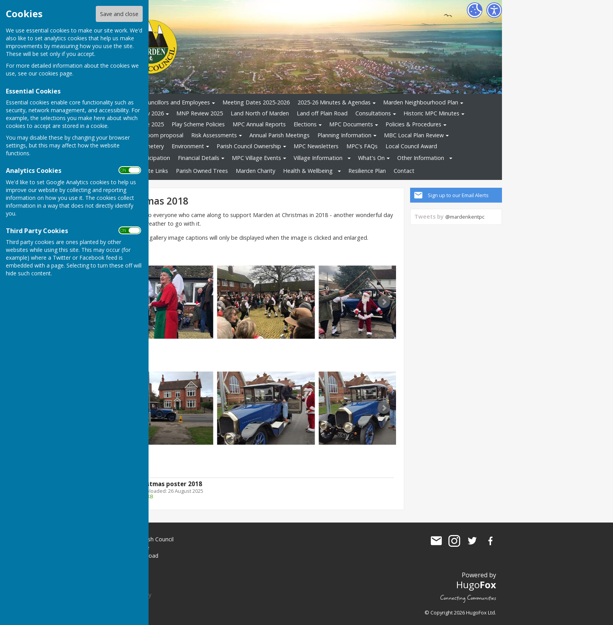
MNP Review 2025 (199, 113)
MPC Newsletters (316, 146)
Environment (188, 146)
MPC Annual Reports (259, 124)
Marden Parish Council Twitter (472, 541)
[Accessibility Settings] (494, 10)
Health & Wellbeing (308, 170)
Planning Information (344, 135)
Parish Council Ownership (249, 146)
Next (384, 302)
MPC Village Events (256, 158)
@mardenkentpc (464, 216)
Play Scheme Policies (198, 124)
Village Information (318, 158)
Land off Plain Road (322, 113)
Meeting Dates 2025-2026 (256, 102)
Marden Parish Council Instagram (454, 541)
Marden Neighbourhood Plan (420, 102)
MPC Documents (351, 124)
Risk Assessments (214, 135)
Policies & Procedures (413, 124)
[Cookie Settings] (474, 10)
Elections (305, 124)
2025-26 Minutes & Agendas (334, 102)
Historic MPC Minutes (431, 113)
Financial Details (198, 158)
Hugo (476, 584)
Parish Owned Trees (202, 170)
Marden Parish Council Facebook (490, 541)
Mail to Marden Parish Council (436, 541)
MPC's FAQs (362, 146)
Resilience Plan (367, 170)
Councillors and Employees (175, 102)
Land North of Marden (260, 113)
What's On (371, 158)
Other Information (420, 158)
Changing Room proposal (150, 135)
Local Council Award (411, 146)
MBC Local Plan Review (414, 135)
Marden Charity (255, 170)
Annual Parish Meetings (279, 135)
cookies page (55, 73)
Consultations (373, 113)
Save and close (119, 14)
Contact (404, 170)
